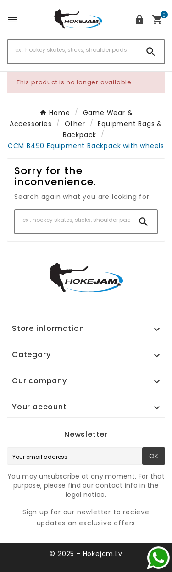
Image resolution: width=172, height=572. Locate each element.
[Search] (73, 50)
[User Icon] (139, 19)
